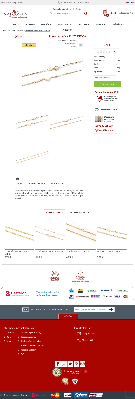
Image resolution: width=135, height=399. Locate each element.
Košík (113, 13)
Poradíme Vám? (108, 109)
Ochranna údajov (28, 337)
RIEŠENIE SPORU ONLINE (33, 345)
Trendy (15, 24)
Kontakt (10, 332)
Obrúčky (46, 24)
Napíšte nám (105, 130)
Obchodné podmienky (31, 332)
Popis (19, 184)
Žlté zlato (19, 30)
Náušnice (118, 24)
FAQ (22, 354)
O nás (9, 337)
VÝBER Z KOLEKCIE (54, 212)
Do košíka (107, 84)
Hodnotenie (57, 184)
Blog (9, 341)
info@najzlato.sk (90, 333)
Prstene (30, 24)
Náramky (101, 24)
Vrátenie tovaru (37, 184)
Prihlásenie (5, 2)
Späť (19, 36)
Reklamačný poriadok (31, 341)
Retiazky (84, 24)
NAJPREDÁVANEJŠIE (79, 212)
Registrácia (17, 2)
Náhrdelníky (65, 24)
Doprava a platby (28, 350)
